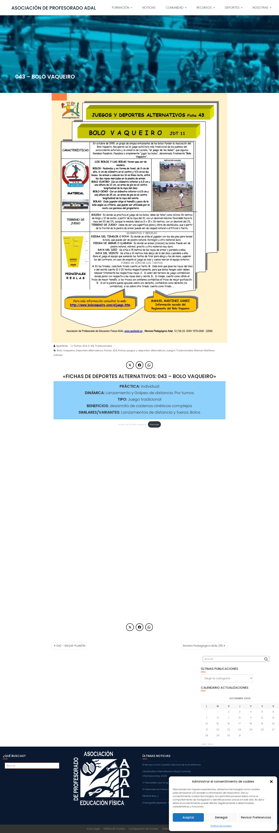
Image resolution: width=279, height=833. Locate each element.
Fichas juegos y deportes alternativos (141, 350)
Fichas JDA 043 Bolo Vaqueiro (132, 424)
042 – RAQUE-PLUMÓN (70, 646)
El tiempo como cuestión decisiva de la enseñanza (171, 764)
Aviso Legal (93, 828)
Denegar (221, 817)
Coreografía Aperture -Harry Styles (161, 802)
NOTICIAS (149, 7)
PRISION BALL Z (150, 796)
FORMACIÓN (120, 7)
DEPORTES (232, 7)
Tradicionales (103, 346)
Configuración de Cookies (143, 828)
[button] (271, 781)
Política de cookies (221, 825)
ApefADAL (61, 346)
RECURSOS (204, 7)
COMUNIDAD (174, 7)
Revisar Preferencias (256, 817)
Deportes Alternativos (89, 350)
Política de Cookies (114, 828)
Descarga (154, 424)
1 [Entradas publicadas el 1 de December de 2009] (217, 711)
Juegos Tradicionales (179, 350)
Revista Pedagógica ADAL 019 (203, 646)
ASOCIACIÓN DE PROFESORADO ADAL (53, 8)
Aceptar (188, 817)
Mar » (211, 744)
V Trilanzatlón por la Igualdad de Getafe (164, 782)
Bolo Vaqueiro (66, 350)
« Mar (204, 744)
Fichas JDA (110, 350)
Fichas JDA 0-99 (84, 346)
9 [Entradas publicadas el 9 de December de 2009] (229, 717)
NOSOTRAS (260, 7)
